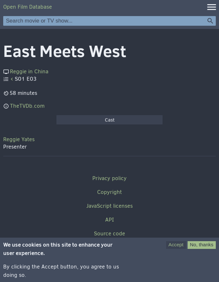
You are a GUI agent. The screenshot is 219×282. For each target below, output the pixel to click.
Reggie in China (29, 71)
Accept (175, 247)
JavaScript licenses (109, 206)
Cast (109, 120)
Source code (109, 233)
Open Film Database (27, 7)
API (109, 219)
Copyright (109, 192)
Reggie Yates (19, 139)
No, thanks (201, 247)
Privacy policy (109, 178)
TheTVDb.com (27, 106)
